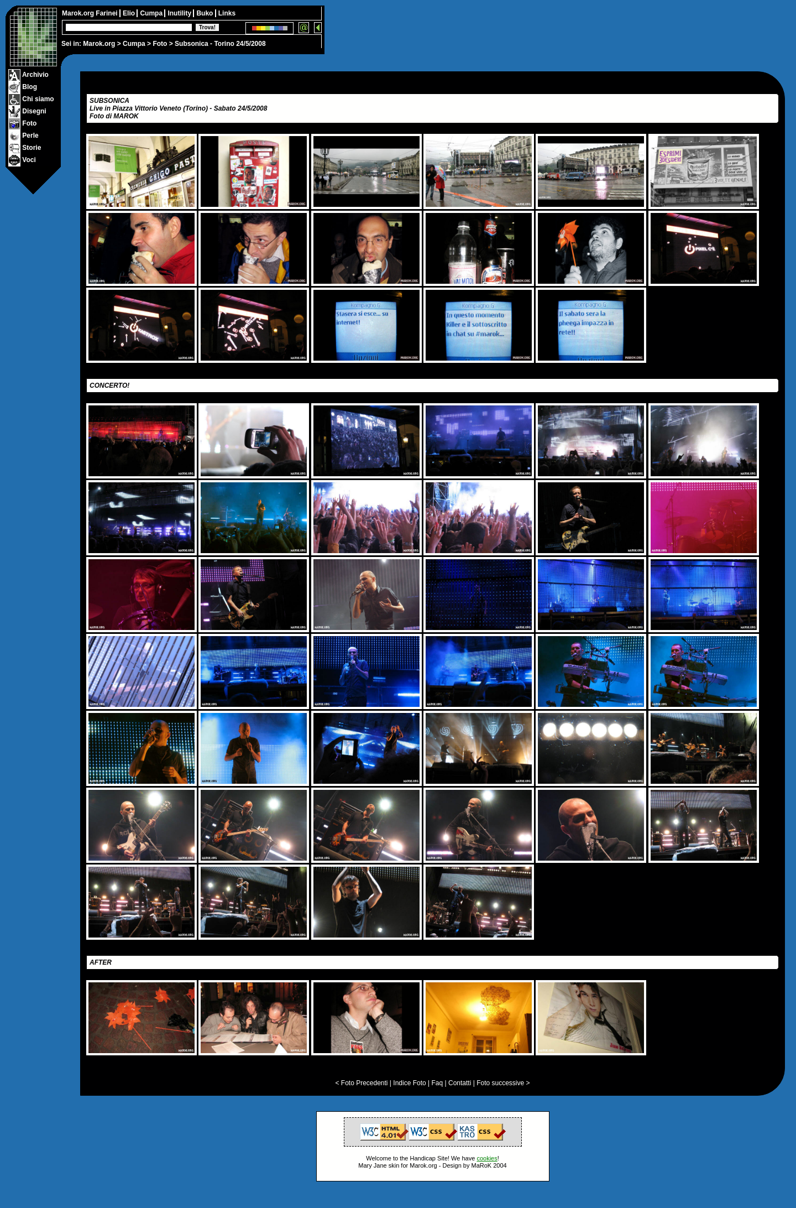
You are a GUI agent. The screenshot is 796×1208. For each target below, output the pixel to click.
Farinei (107, 13)
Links (226, 13)
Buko (205, 13)
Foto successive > (503, 1083)
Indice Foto (409, 1083)
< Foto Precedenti (361, 1083)
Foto (160, 44)
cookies (486, 1158)
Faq (437, 1083)
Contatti (459, 1083)
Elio (130, 13)
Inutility (180, 13)
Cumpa (134, 44)
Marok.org (99, 44)
